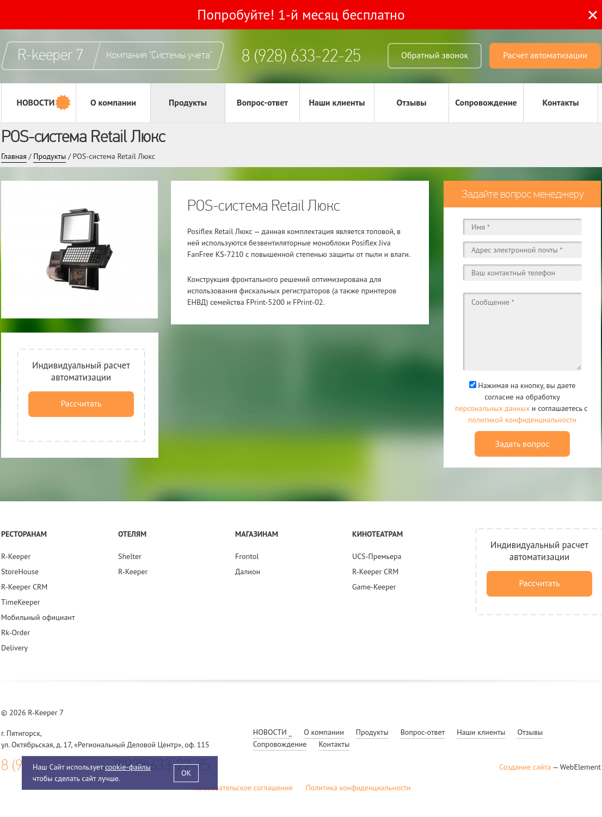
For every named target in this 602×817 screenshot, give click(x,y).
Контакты (561, 102)
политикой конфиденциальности (522, 420)
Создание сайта (525, 767)
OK (186, 773)
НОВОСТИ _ (38, 102)
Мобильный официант (38, 617)
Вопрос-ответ (262, 102)
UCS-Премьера (377, 556)
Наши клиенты (337, 102)
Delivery (14, 648)
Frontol (247, 556)
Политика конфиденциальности (358, 788)
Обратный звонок (434, 55)
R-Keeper (15, 556)
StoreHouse (20, 571)
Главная (14, 156)
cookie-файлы (128, 767)
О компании (113, 102)
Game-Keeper (374, 587)
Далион (247, 571)
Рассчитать (80, 403)
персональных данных (492, 408)
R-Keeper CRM (24, 587)
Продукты (188, 102)
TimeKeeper (20, 602)
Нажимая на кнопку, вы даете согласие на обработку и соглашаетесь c (522, 403)
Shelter (130, 556)
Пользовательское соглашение (242, 788)
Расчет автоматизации (545, 55)
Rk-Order (15, 632)
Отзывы (411, 102)
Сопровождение (486, 102)
